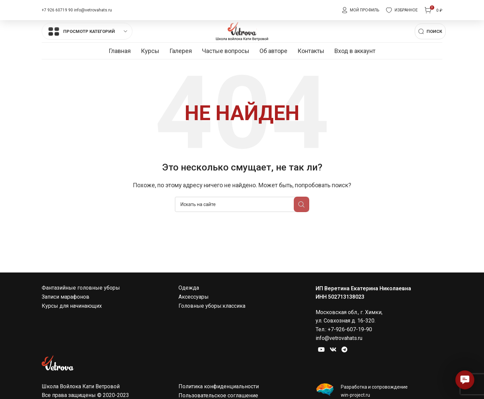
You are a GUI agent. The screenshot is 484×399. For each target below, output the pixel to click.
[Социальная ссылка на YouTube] (323, 368)
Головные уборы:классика (211, 322)
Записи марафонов (65, 313)
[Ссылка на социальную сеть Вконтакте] (339, 368)
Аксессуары (193, 313)
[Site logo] (242, 39)
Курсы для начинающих (72, 322)
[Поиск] (430, 40)
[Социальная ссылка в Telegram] (354, 368)
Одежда (188, 304)
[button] (464, 379)
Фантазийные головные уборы (81, 304)
